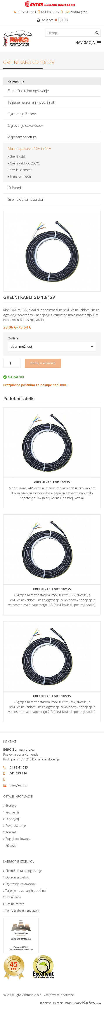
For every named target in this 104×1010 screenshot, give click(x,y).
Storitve (10, 805)
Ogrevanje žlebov (22, 113)
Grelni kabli (17, 156)
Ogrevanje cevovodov (25, 125)
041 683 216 (48, 12)
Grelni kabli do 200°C (25, 163)
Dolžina (13, 338)
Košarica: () (52, 20)
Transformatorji (20, 176)
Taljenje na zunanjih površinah (31, 102)
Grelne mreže (14, 904)
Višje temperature (22, 136)
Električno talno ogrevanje (28, 90)
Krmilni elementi (21, 170)
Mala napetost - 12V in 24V (29, 148)
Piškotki (10, 845)
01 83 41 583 (25, 12)
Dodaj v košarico (42, 363)
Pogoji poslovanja (17, 839)
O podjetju (13, 819)
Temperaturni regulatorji (22, 910)
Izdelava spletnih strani (70, 1003)
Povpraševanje (15, 825)
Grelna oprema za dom (26, 199)
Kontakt (10, 832)
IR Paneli (14, 187)
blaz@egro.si (77, 12)
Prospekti (12, 812)
